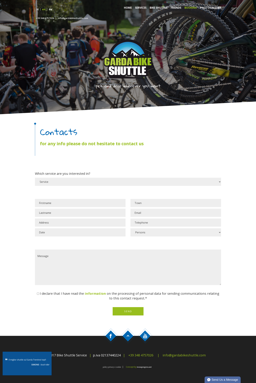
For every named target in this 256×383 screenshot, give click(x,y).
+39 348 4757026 (45, 18)
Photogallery (210, 8)
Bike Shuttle (159, 8)
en (43, 9)
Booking (190, 8)
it (38, 9)
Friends (176, 8)
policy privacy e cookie (112, 367)
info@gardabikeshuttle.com (73, 18)
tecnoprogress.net (144, 367)
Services (140, 8)
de (50, 9)
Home (128, 8)
